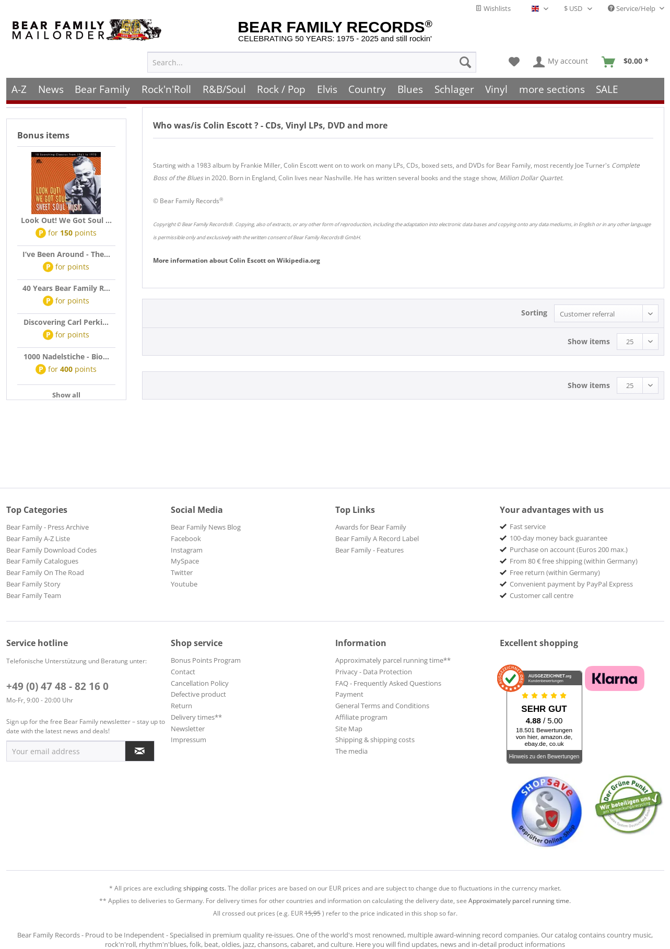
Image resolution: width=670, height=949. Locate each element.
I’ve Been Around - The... (66, 254)
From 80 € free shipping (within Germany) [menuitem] (574, 561)
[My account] (561, 60)
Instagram (187, 550)
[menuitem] (311, 60)
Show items (589, 341)
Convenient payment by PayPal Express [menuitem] (571, 584)
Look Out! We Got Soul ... (66, 220)
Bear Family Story (33, 584)
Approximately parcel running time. (519, 900)
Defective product (198, 694)
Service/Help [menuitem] (632, 8)
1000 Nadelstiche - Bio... (66, 356)
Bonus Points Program (206, 660)
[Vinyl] (496, 87)
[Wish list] (514, 60)
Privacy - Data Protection (373, 671)
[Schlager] (454, 87)
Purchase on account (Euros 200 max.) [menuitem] (569, 549)
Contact (183, 671)
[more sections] (552, 87)
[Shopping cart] (628, 60)
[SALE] (608, 87)
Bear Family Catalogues (42, 561)
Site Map (348, 728)
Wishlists (493, 8)
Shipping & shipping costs (375, 739)
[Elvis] (327, 87)
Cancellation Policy (200, 683)
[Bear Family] (102, 87)
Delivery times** (196, 717)
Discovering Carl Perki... (66, 322)
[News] (50, 87)
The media (351, 751)
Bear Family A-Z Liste (38, 538)
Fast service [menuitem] (528, 526)
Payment (349, 694)
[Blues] (410, 87)
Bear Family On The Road (45, 572)
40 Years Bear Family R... (66, 288)
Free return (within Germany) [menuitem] (555, 572)
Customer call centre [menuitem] (541, 595)
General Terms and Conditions (382, 705)
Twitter (182, 572)
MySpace (185, 561)
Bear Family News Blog (206, 527)
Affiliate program (361, 717)
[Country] (367, 87)
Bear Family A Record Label (377, 538)
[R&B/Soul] (224, 87)
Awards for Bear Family (370, 527)
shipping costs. (204, 888)
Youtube (184, 584)
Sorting (534, 313)
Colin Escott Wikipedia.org (236, 260)
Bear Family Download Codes (51, 550)
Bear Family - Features (369, 550)
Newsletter (188, 728)
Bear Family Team (33, 595)
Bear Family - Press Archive (47, 527)
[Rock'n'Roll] (166, 87)
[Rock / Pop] (281, 87)
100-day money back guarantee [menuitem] (558, 538)
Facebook (186, 538)
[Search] (465, 60)
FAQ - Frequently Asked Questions (388, 683)
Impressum (188, 739)
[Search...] (311, 60)
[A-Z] (19, 87)
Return (181, 705)
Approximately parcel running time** (393, 660)
